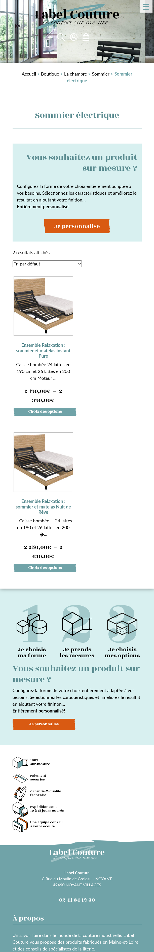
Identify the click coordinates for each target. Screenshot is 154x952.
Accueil (29, 74)
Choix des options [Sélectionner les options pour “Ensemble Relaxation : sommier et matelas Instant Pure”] (45, 411)
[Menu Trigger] (146, 6)
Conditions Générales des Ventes (81, 903)
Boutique (50, 74)
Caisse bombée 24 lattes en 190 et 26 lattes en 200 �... (111, 340)
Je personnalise (77, 226)
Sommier (101, 74)
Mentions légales (29, 903)
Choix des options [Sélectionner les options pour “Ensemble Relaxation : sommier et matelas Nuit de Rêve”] (113, 411)
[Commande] (47, 263)
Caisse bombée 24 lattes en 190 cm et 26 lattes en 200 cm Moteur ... (43, 340)
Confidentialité (27, 910)
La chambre (75, 74)
